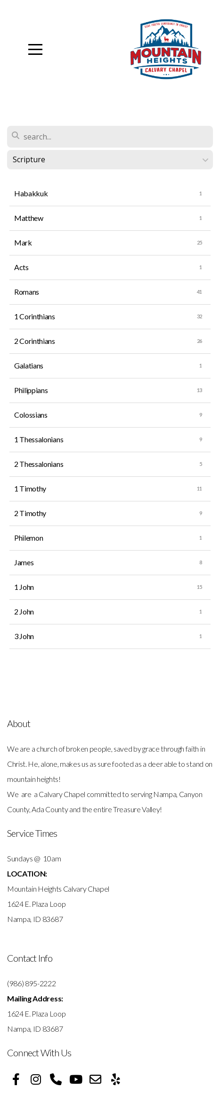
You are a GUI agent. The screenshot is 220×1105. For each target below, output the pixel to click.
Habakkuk (31, 193)
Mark (23, 242)
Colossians (31, 414)
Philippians (31, 390)
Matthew (28, 217)
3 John (24, 635)
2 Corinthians (34, 340)
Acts (21, 267)
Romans (26, 291)
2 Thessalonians (38, 463)
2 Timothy (30, 513)
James (23, 562)
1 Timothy (30, 488)
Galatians (28, 365)
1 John (24, 586)
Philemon (28, 537)
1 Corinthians (34, 316)
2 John (24, 611)
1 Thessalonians (38, 439)
